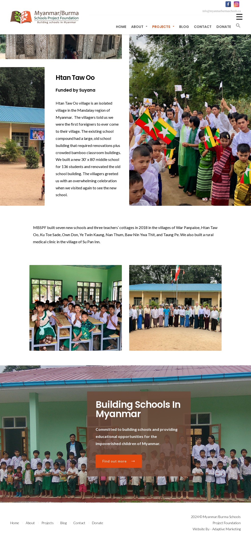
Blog (184, 26)
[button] (237, 25)
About (139, 26)
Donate (223, 26)
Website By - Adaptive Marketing (217, 529)
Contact (203, 26)
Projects (163, 26)
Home (121, 26)
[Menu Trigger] (239, 16)
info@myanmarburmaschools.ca (221, 11)
